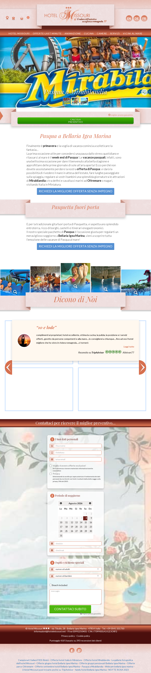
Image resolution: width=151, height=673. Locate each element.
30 (91, 531)
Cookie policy (83, 636)
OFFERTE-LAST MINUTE (47, 33)
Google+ (79, 651)
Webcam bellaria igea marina (119, 666)
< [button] (8, 367)
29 (86, 531)
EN (129, 18)
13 (76, 522)
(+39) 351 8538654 (28, 18)
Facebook (72, 651)
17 (61, 527)
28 (81, 531)
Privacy (56, 473)
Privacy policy (68, 636)
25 (66, 531)
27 (76, 531)
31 (61, 535)
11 (66, 522)
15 (86, 522)
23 (91, 527)
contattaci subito (70, 609)
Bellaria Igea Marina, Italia (7, 18)
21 (81, 527)
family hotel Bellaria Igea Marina (91, 669)
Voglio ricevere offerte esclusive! (69, 465)
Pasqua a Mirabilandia (92, 666)
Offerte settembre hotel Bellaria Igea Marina (57, 666)
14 (81, 522)
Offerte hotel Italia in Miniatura (66, 660)
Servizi (115, 33)
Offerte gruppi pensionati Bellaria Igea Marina (102, 663)
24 (61, 531)
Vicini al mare (132, 33)
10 (61, 522)
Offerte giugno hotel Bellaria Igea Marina (57, 663)
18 (66, 527)
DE (137, 18)
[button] (2, 72)
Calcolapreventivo (75, 120)
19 (72, 527)
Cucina (89, 33)
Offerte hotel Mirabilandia (97, 660)
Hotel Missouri (19, 33)
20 (76, 527)
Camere (102, 33)
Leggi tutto (129, 346)
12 (72, 522)
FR (144, 18)
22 (86, 527)
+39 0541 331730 (14, 18)
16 (91, 522)
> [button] (142, 367)
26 (72, 531)
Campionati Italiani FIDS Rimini (33, 660)
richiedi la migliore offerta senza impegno (75, 191)
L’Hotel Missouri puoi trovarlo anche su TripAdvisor (47, 669)
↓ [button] (144, 92)
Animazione (73, 33)
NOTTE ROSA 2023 (118, 669)
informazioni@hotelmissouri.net (22, 18)
